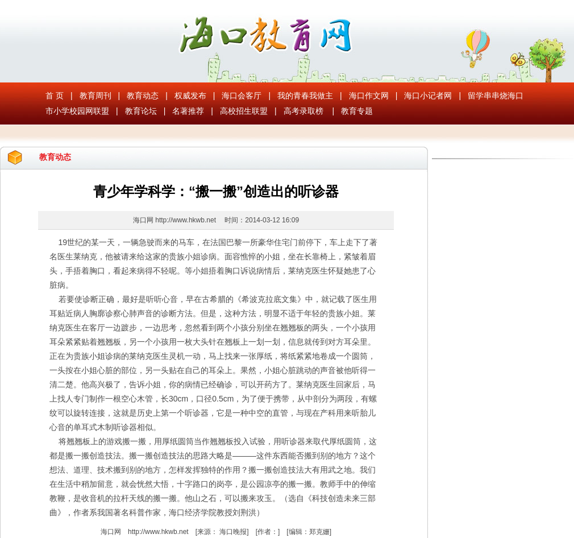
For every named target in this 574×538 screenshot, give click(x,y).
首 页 (54, 95)
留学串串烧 (488, 95)
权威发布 (190, 95)
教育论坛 (141, 110)
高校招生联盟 (244, 110)
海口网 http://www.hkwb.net (175, 220)
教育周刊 (95, 95)
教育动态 (143, 95)
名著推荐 (188, 110)
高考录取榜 (303, 110)
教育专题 (357, 110)
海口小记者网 (428, 95)
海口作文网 (369, 95)
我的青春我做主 (305, 95)
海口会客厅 (241, 95)
